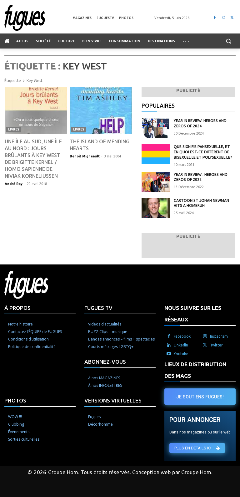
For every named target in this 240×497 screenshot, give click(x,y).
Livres (13, 129)
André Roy (13, 184)
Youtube (181, 354)
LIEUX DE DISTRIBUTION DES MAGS (195, 370)
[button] (228, 41)
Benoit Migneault (85, 156)
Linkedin (181, 345)
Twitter (216, 345)
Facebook (182, 336)
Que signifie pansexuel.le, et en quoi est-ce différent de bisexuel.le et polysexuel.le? (203, 152)
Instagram (219, 336)
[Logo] (38, 18)
